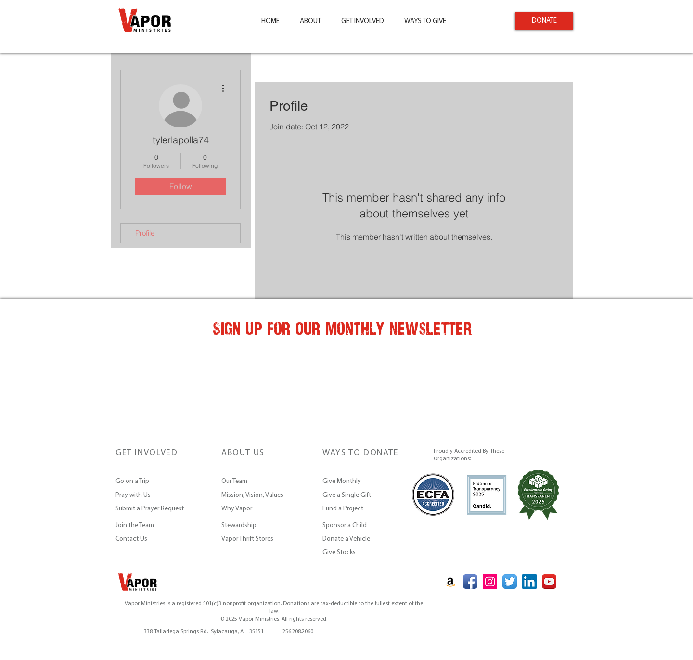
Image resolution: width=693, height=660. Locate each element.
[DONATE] (544, 21)
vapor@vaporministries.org (216, 623)
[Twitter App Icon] (509, 581)
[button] (310, 21)
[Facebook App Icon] (470, 581)
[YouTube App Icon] (549, 581)
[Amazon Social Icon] (450, 581)
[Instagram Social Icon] (490, 581)
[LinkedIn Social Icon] (529, 581)
